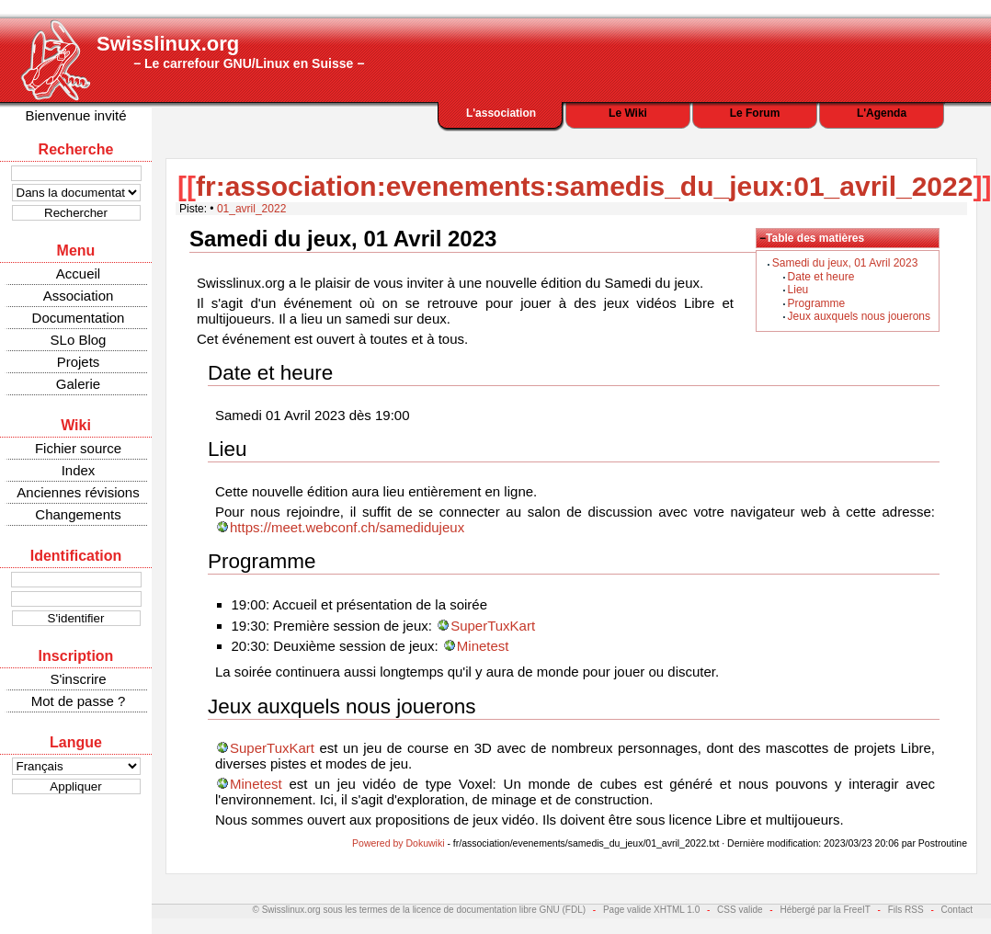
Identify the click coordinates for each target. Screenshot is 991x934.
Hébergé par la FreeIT (825, 910)
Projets (78, 362)
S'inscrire (78, 679)
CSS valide (739, 910)
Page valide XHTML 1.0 (651, 910)
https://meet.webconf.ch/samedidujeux (347, 527)
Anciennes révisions (78, 492)
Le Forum (755, 113)
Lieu (798, 289)
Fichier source (78, 448)
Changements (77, 514)
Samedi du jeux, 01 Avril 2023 (845, 262)
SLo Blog (79, 339)
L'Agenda (881, 113)
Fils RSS (906, 910)
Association (78, 295)
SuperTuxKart (492, 625)
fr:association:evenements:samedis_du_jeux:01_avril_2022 (584, 186)
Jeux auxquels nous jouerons (859, 316)
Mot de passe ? (78, 701)
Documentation (78, 317)
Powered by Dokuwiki (398, 843)
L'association (501, 113)
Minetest (483, 646)
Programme (817, 303)
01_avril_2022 (251, 208)
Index (79, 470)
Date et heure (821, 276)
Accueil (78, 273)
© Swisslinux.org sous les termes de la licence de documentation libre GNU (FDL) (420, 910)
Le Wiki (628, 113)
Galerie (78, 384)
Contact (957, 910)
